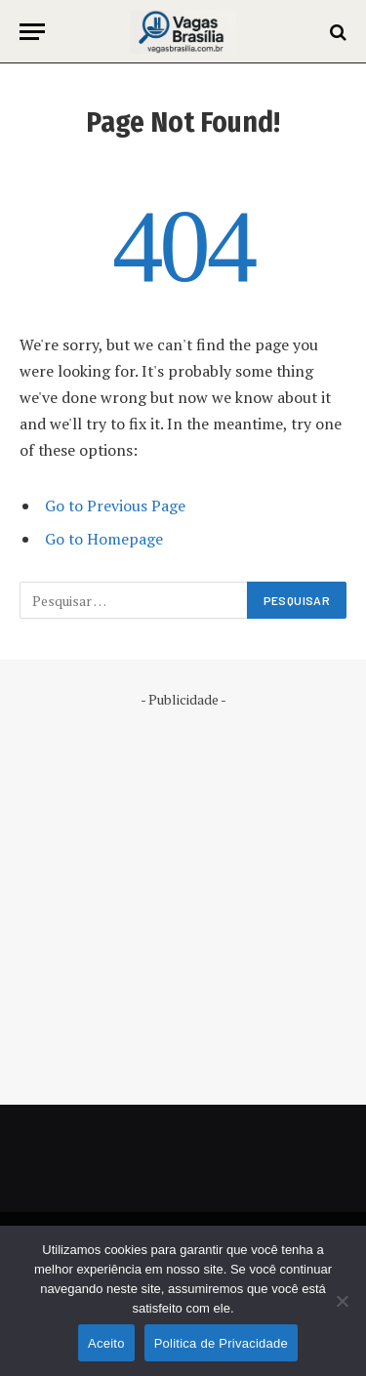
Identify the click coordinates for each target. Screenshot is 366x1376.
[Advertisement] (183, 892)
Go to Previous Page (115, 505)
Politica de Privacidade (221, 1343)
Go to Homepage (104, 538)
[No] (341, 1301)
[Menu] (32, 32)
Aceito (106, 1343)
